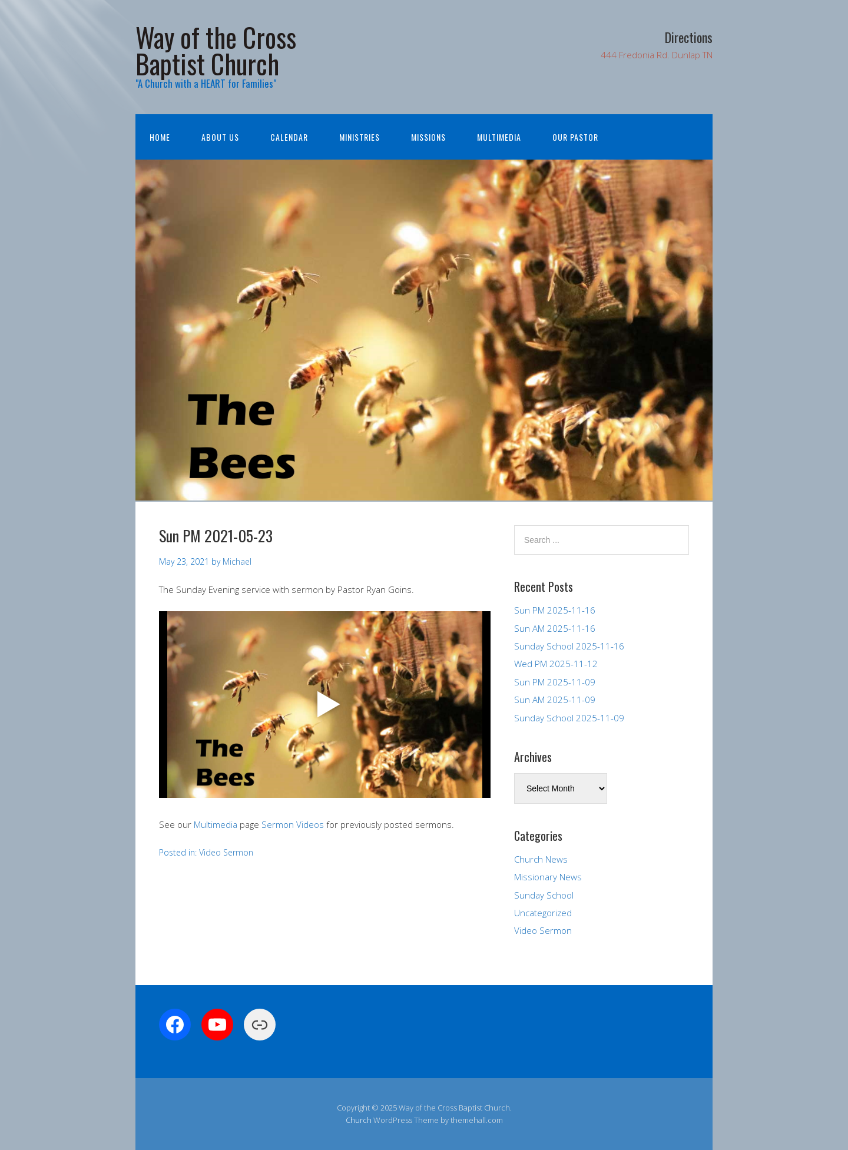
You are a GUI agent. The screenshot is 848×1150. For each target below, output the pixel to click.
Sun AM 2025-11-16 (554, 628)
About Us (220, 137)
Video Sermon (226, 852)
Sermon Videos (292, 824)
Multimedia (499, 137)
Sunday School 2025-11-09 (569, 718)
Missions (428, 137)
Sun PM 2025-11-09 (554, 682)
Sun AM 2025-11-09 (554, 699)
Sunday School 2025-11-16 (569, 646)
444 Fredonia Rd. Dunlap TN (657, 55)
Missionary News (548, 877)
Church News (541, 859)
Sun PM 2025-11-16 (554, 610)
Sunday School (544, 895)
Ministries (359, 137)
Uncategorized (543, 913)
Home (160, 137)
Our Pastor (575, 137)
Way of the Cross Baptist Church (215, 50)
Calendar (289, 137)
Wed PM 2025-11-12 (556, 664)
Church (359, 1120)
